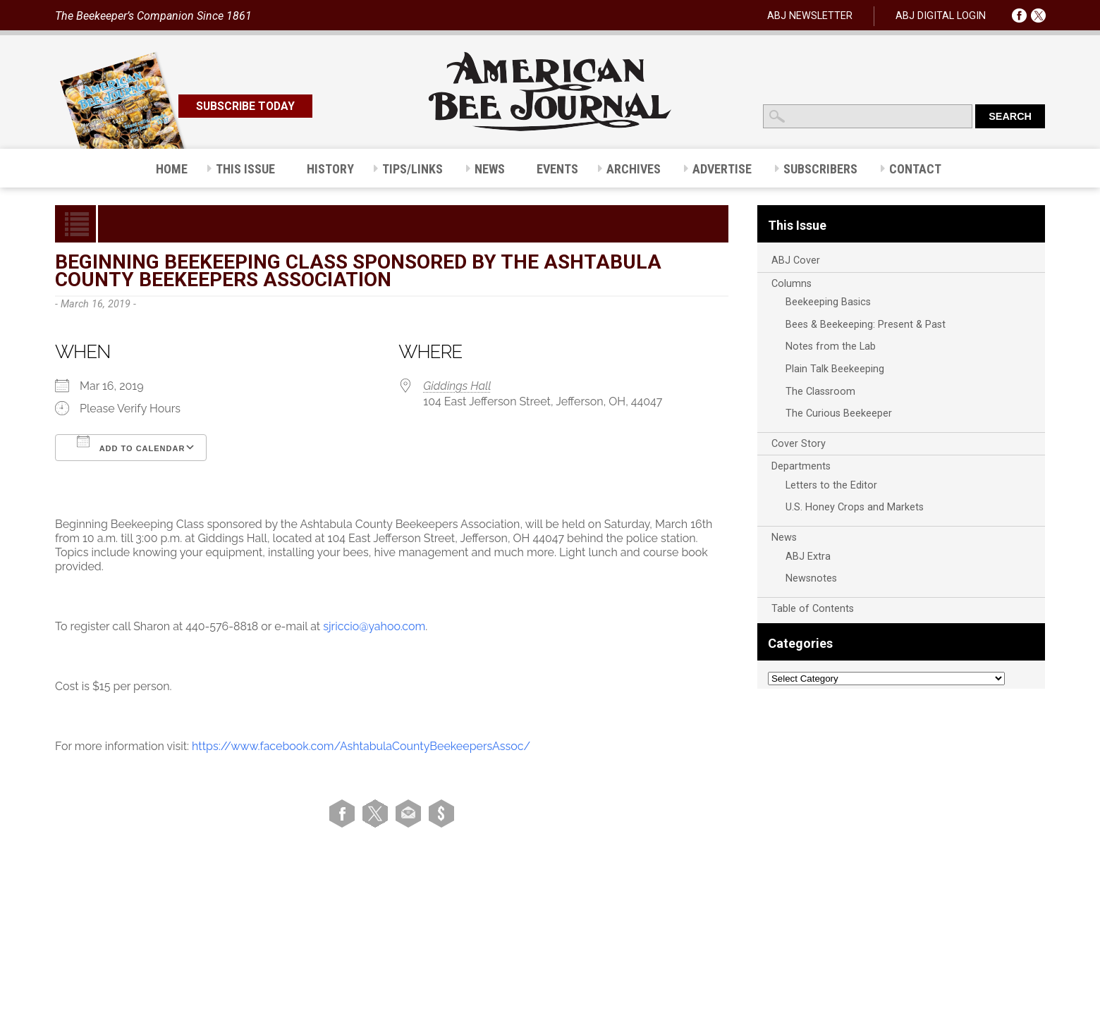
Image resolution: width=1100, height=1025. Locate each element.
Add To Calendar (131, 444)
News (784, 538)
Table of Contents (812, 609)
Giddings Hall (457, 386)
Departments (801, 466)
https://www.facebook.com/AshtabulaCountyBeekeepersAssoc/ (361, 746)
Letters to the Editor (831, 485)
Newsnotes (811, 578)
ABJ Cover (795, 260)
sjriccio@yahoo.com (374, 626)
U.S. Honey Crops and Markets (855, 507)
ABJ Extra (808, 557)
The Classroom (820, 392)
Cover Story (798, 444)
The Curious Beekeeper (839, 413)
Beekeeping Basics (828, 302)
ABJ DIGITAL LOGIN (941, 16)
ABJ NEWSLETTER (810, 16)
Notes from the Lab (831, 346)
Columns (791, 284)
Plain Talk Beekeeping (835, 369)
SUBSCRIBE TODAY (245, 106)
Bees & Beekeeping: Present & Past (866, 325)
